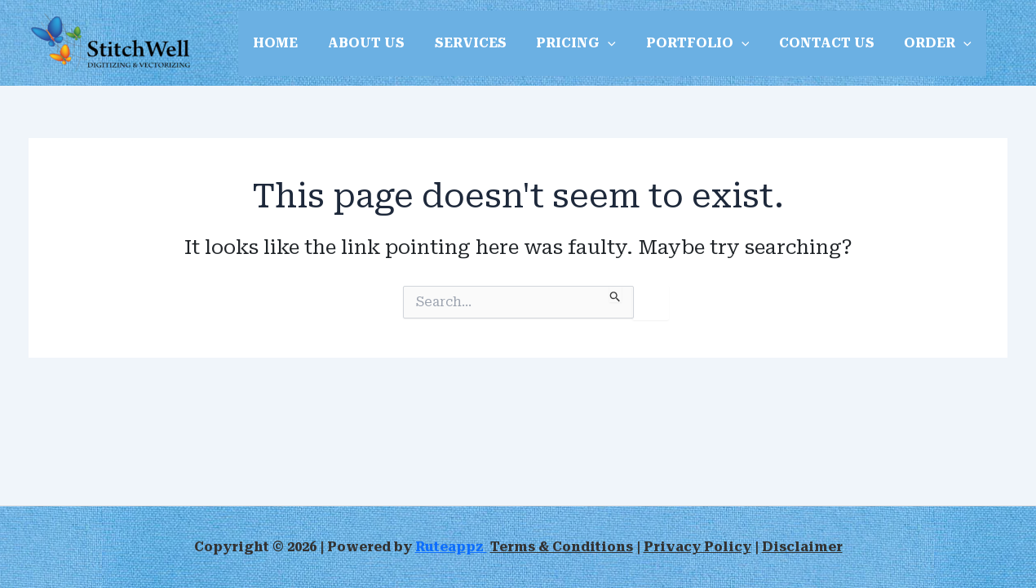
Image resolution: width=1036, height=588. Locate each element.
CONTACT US (805, 43)
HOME (273, 43)
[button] (595, 43)
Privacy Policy (697, 547)
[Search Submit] (615, 294)
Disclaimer (802, 547)
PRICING (563, 43)
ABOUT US (360, 43)
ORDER (913, 43)
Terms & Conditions (561, 547)
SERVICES (461, 43)
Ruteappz (451, 547)
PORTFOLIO (681, 43)
